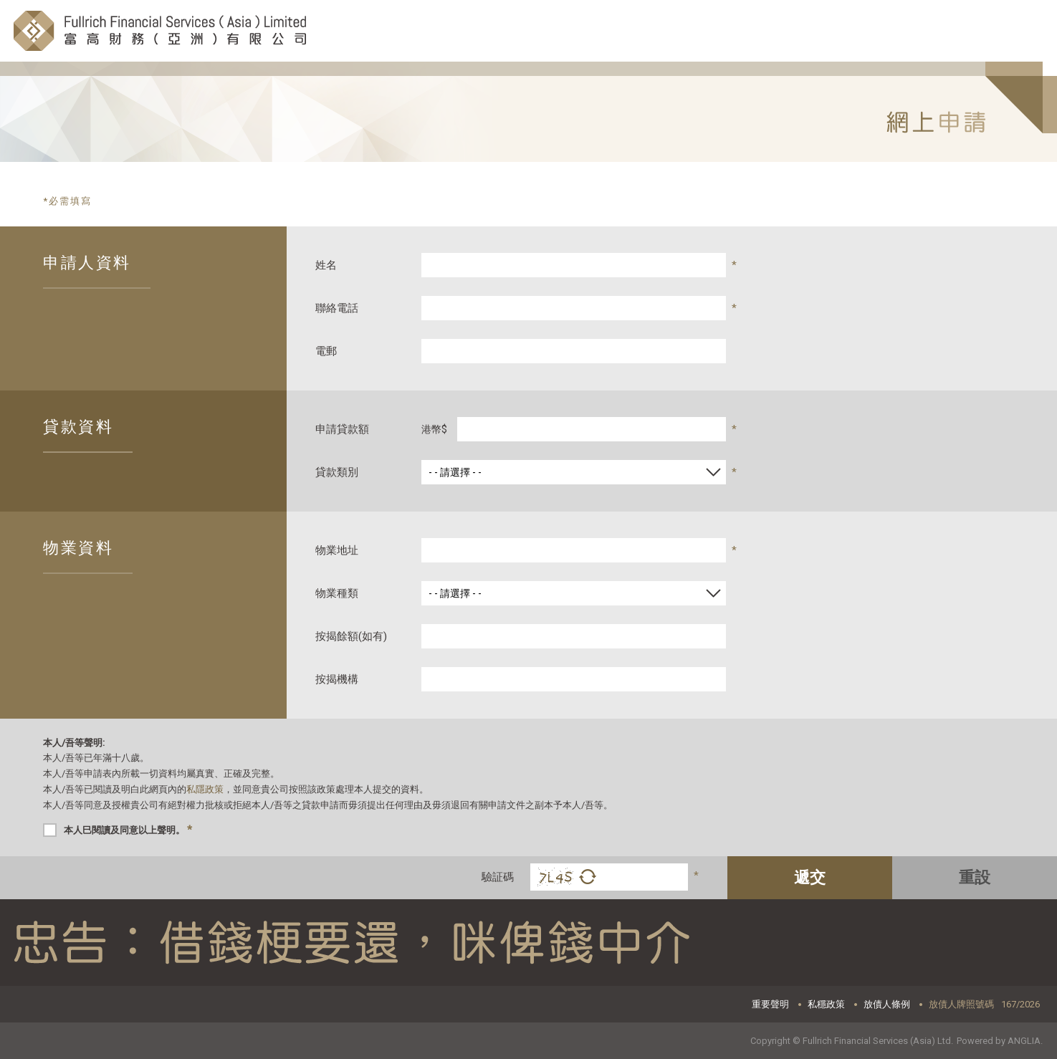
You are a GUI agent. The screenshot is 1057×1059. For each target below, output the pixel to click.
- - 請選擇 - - (455, 472)
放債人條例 (887, 1004)
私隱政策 (205, 789)
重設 (974, 877)
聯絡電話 (336, 308)
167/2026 (1020, 1004)
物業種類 (336, 593)
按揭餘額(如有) (351, 636)
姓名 (326, 265)
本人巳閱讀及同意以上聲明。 (128, 829)
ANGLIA (1024, 1040)
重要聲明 (770, 1004)
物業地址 (336, 550)
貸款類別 (336, 472)
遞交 (810, 877)
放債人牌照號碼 (961, 1004)
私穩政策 (826, 1004)
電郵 (326, 351)
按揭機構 (336, 679)
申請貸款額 (342, 429)
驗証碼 (498, 877)
